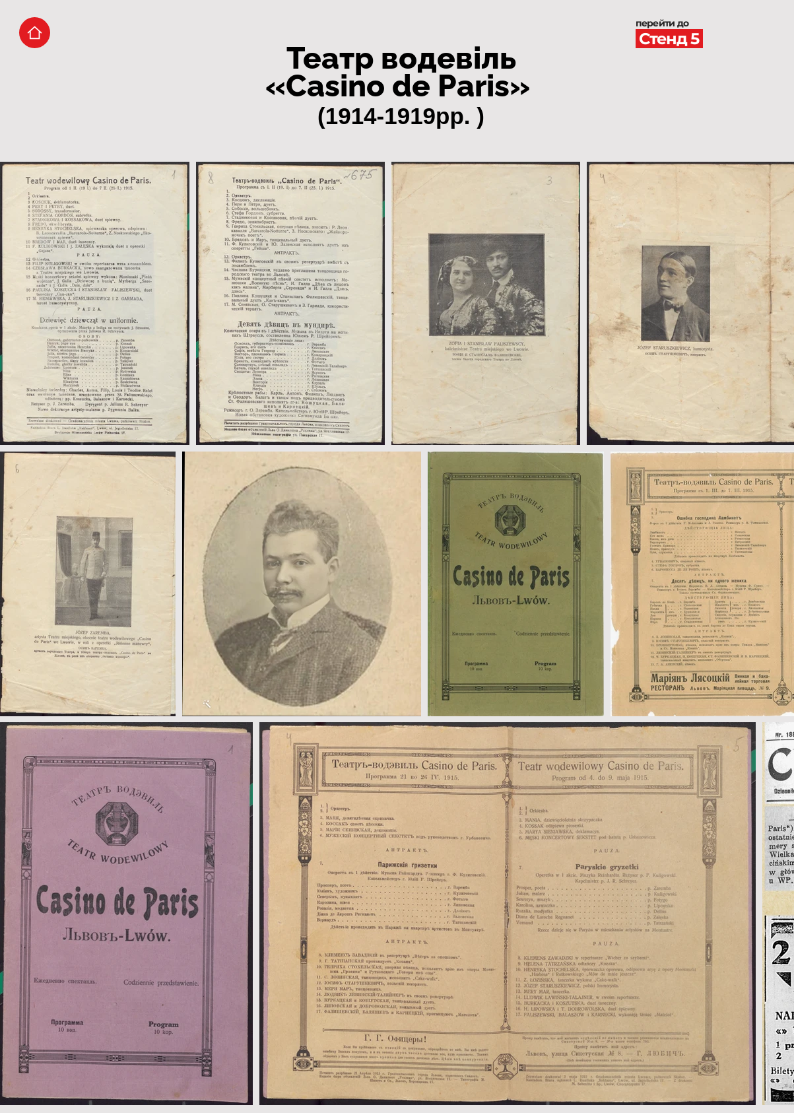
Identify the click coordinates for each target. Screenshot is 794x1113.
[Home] (34, 32)
